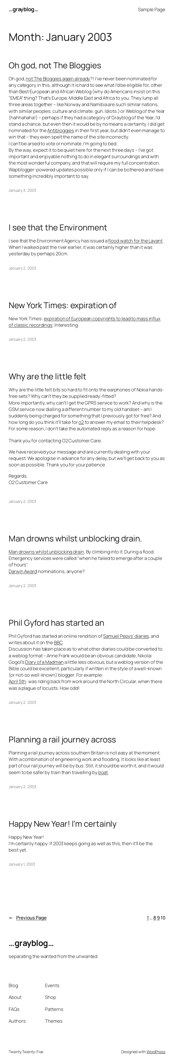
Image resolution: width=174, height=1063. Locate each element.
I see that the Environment (58, 227)
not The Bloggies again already (58, 78)
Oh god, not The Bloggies (55, 65)
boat (103, 772)
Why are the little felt (47, 376)
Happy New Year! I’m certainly (62, 823)
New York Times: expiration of (62, 305)
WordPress (156, 1051)
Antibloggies (60, 130)
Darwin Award (23, 571)
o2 (81, 422)
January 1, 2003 (22, 864)
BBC (58, 642)
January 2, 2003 (22, 268)
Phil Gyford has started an (56, 622)
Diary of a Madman (44, 662)
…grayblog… (23, 9)
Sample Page (151, 9)
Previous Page (28, 917)
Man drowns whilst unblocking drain (46, 551)
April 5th (17, 681)
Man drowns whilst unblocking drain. (75, 538)
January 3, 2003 (22, 190)
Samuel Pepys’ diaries (126, 636)
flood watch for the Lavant (135, 240)
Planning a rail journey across (62, 739)
